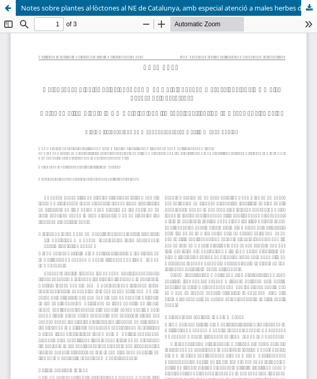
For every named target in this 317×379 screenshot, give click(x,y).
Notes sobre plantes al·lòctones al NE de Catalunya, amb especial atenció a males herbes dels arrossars (169, 8)
